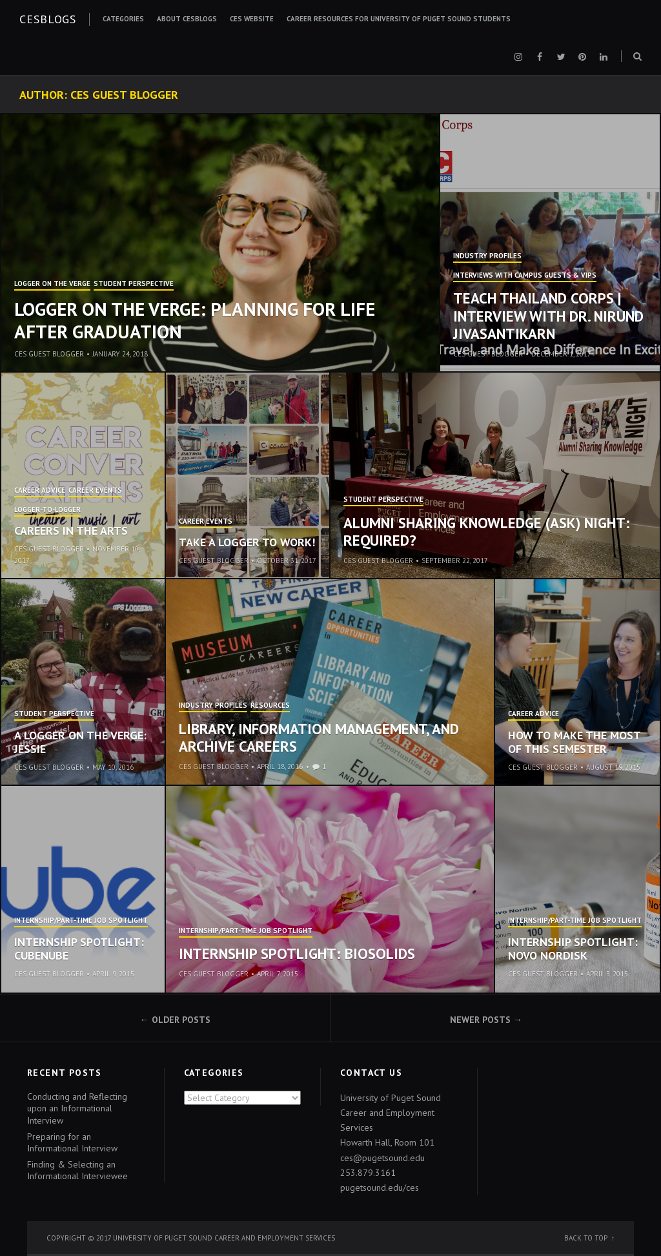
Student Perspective (134, 284)
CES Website (252, 18)
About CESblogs (187, 18)
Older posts (181, 1019)
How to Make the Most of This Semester (574, 742)
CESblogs (47, 19)
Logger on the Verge (52, 284)
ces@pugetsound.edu (382, 1158)
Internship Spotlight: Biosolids (297, 953)
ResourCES (270, 706)
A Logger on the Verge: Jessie (80, 742)
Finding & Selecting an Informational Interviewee (77, 1170)
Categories (123, 18)
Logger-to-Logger (47, 510)
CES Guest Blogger (49, 353)
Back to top (585, 1237)
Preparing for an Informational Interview (72, 1142)
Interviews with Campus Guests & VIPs (524, 276)
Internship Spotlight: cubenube (79, 948)
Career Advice (39, 491)
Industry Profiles (487, 256)
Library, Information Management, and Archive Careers (319, 737)
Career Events (95, 491)
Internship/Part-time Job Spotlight (81, 921)
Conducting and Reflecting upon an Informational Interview (77, 1108)
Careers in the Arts (71, 530)
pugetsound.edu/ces (379, 1187)
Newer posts (480, 1019)
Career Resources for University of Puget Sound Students (399, 18)
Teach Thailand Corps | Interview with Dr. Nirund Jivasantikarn (548, 316)
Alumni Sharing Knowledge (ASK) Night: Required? (486, 531)
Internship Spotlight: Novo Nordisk (573, 948)
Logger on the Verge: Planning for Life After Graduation (194, 320)
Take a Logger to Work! (247, 542)
